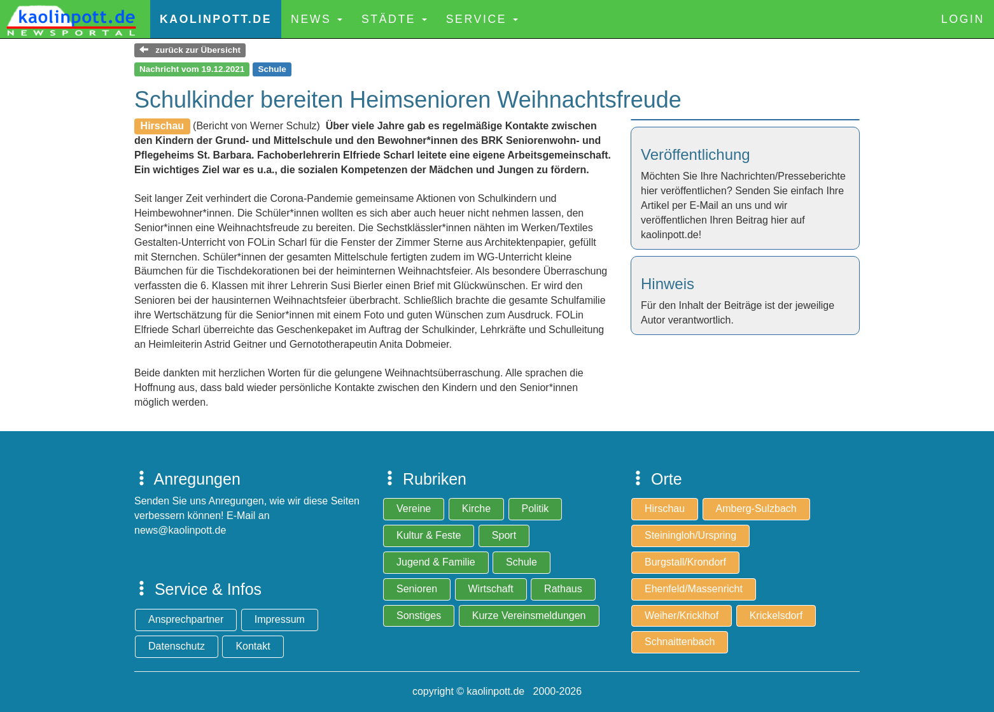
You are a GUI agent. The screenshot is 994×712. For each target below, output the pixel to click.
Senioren (416, 588)
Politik (535, 508)
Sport (504, 535)
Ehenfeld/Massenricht (694, 588)
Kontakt (252, 646)
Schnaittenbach (680, 641)
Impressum (280, 619)
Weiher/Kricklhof (681, 615)
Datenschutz (176, 646)
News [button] (316, 19)
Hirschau (665, 508)
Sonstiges (418, 615)
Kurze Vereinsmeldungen (529, 615)
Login (962, 19)
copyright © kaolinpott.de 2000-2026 (497, 691)
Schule (521, 562)
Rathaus (563, 588)
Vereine (413, 508)
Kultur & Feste (428, 535)
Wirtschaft (491, 588)
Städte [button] (394, 19)
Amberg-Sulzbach (756, 508)
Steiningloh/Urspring (690, 535)
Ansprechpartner (185, 619)
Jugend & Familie (435, 562)
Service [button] (482, 19)
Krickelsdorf (776, 615)
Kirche (476, 508)
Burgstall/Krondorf (685, 562)
